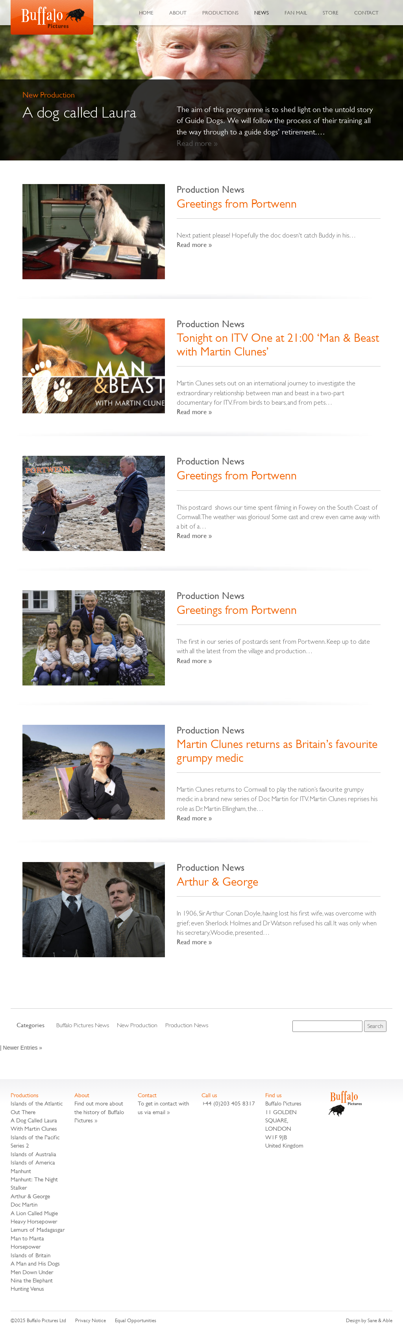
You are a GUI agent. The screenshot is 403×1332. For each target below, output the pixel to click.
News (261, 12)
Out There (23, 1112)
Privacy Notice (90, 1320)
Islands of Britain (30, 1255)
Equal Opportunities (135, 1320)
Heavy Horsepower (34, 1221)
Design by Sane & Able (369, 1320)
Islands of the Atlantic (37, 1103)
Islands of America (33, 1162)
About (178, 12)
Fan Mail (296, 12)
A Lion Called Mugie (34, 1213)
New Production (137, 1025)
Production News (210, 189)
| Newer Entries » (21, 1048)
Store (330, 12)
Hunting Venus (27, 1288)
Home (146, 12)
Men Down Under (32, 1272)
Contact (366, 12)
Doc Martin (24, 1204)
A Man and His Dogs (35, 1263)
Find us (273, 1095)
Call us (209, 1095)
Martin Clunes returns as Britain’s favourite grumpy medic (277, 751)
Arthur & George (217, 881)
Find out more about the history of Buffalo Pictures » (99, 1112)
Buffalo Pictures (52, 17)
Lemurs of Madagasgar (38, 1229)
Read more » (197, 143)
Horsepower (26, 1246)
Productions (220, 12)
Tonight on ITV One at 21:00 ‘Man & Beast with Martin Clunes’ (278, 344)
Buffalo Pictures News (82, 1025)
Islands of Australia (33, 1154)
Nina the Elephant (32, 1280)
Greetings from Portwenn (237, 203)
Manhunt (21, 1171)
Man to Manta (27, 1238)
